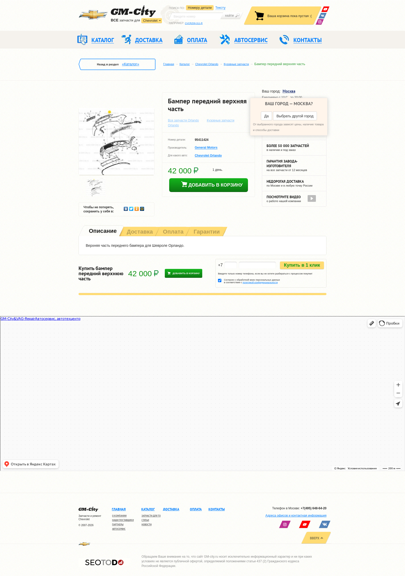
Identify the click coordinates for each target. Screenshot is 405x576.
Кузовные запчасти (236, 64)
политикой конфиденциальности (260, 282)
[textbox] (196, 16)
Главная (168, 64)
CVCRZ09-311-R (194, 23)
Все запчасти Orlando (183, 120)
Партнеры (117, 524)
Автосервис (119, 528)
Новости (147, 524)
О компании (119, 515)
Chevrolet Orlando (206, 64)
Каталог (185, 64)
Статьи (145, 520)
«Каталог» (130, 64)
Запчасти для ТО (151, 515)
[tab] (102, 231)
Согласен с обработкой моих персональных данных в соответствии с (252, 281)
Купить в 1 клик (302, 265)
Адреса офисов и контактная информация (296, 515)
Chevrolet (150, 20)
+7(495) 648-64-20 (313, 508)
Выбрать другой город (294, 116)
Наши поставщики (123, 520)
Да (266, 116)
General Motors (206, 148)
